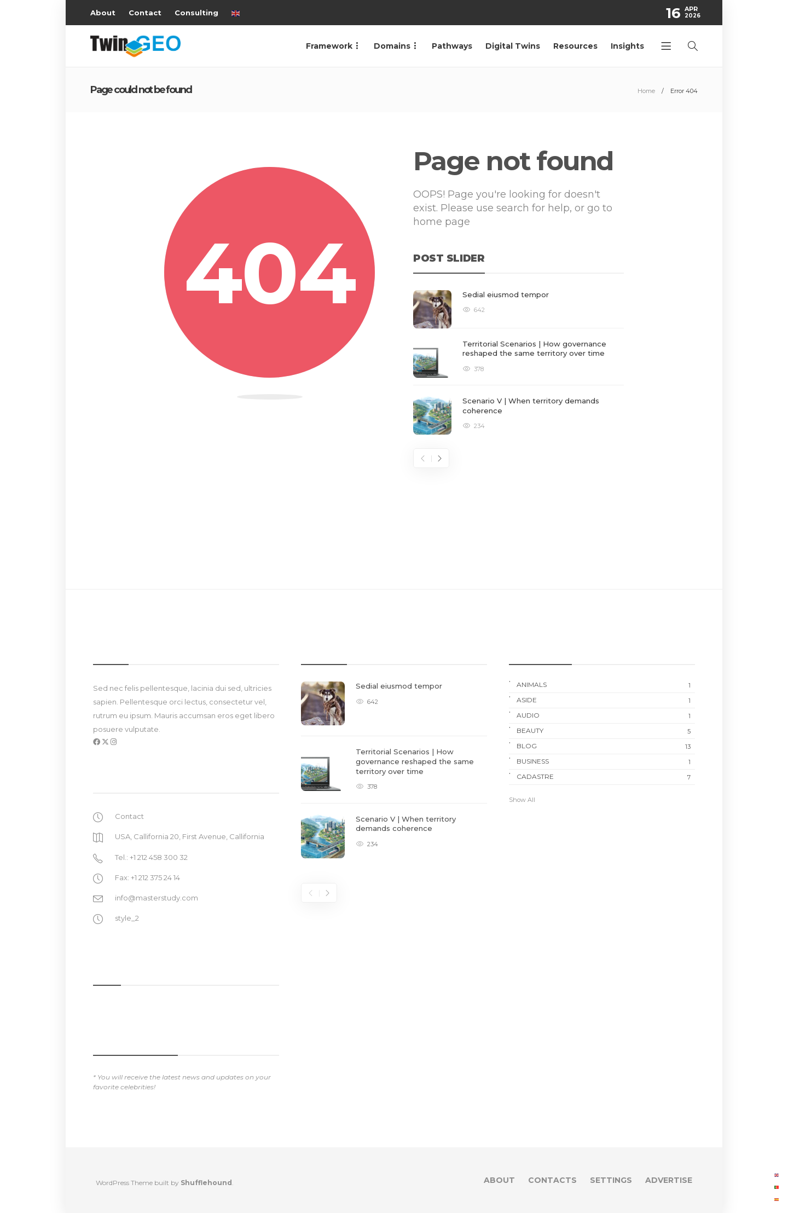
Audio (606, 715)
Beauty (606, 730)
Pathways (452, 46)
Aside (606, 700)
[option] (518, 362)
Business (606, 761)
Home (646, 91)
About (102, 12)
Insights (627, 46)
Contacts (552, 1180)
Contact (145, 12)
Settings (611, 1180)
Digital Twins (512, 46)
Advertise (668, 1180)
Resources (575, 46)
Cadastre (606, 776)
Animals (606, 684)
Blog (606, 746)
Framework (329, 46)
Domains (392, 46)
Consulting (196, 12)
